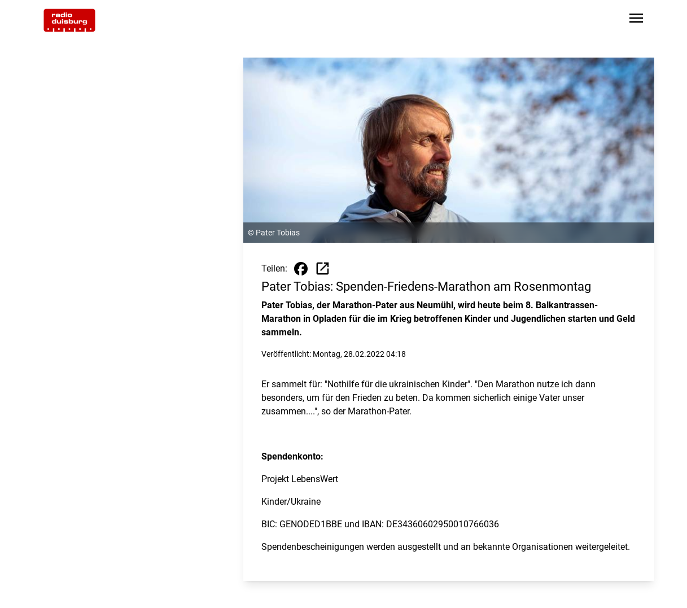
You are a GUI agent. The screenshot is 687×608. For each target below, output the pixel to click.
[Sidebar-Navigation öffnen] (636, 20)
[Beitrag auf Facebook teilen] (301, 268)
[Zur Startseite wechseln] (69, 20)
